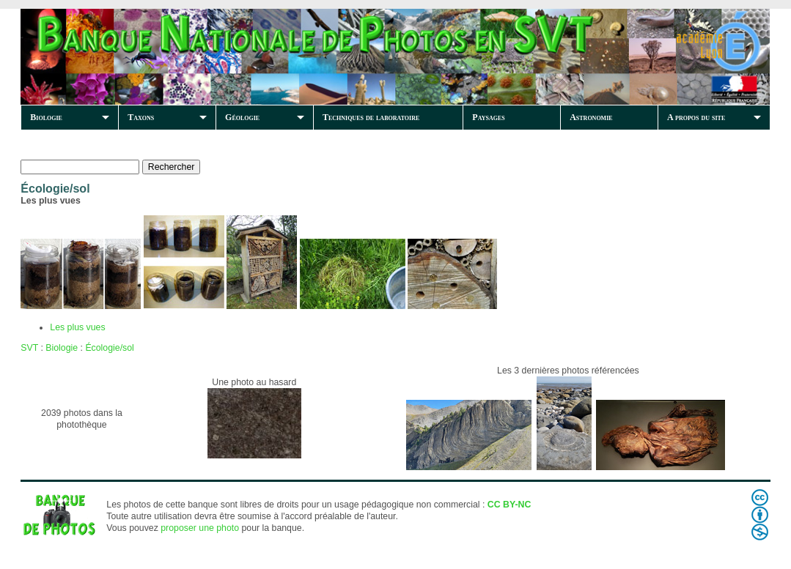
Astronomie (591, 117)
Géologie (242, 117)
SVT (29, 348)
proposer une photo (200, 528)
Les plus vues (77, 327)
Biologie (46, 117)
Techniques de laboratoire (371, 117)
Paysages (488, 117)
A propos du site (696, 117)
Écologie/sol (109, 348)
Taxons (141, 117)
